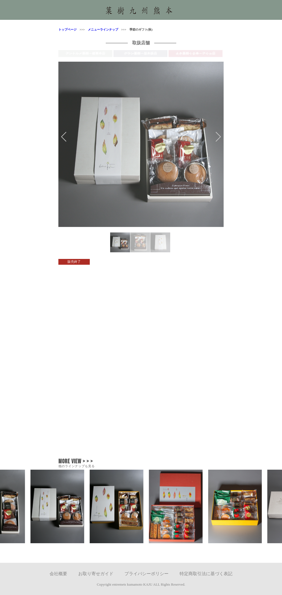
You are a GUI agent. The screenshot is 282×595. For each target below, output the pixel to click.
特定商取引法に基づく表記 (206, 573)
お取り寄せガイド (95, 573)
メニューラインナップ (101, 29)
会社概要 (58, 573)
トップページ (67, 29)
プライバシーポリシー (146, 573)
